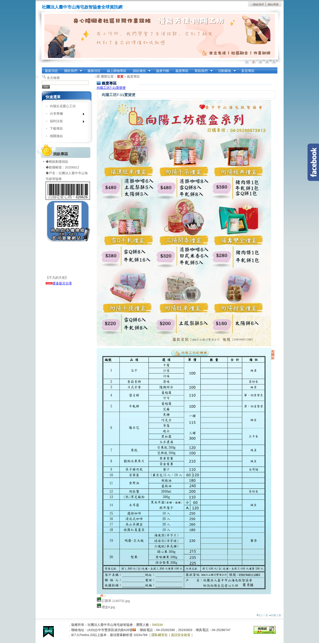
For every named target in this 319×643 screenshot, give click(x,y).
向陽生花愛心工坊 (63, 106)
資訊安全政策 (180, 635)
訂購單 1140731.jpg (116, 601)
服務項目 (93, 71)
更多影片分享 (59, 283)
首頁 (120, 76)
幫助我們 (202, 71)
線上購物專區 (116, 71)
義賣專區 (181, 71)
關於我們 (71, 71)
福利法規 (65, 122)
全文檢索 (53, 78)
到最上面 (275, 615)
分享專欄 (65, 114)
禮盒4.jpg (108, 607)
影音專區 (247, 71)
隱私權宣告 (160, 635)
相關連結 (56, 136)
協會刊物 (162, 71)
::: (252, 4)
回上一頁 (262, 615)
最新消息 (51, 71)
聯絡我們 (258, 4)
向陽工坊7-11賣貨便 (111, 88)
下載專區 (56, 128)
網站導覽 (273, 4)
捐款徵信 (140, 71)
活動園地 (225, 71)
